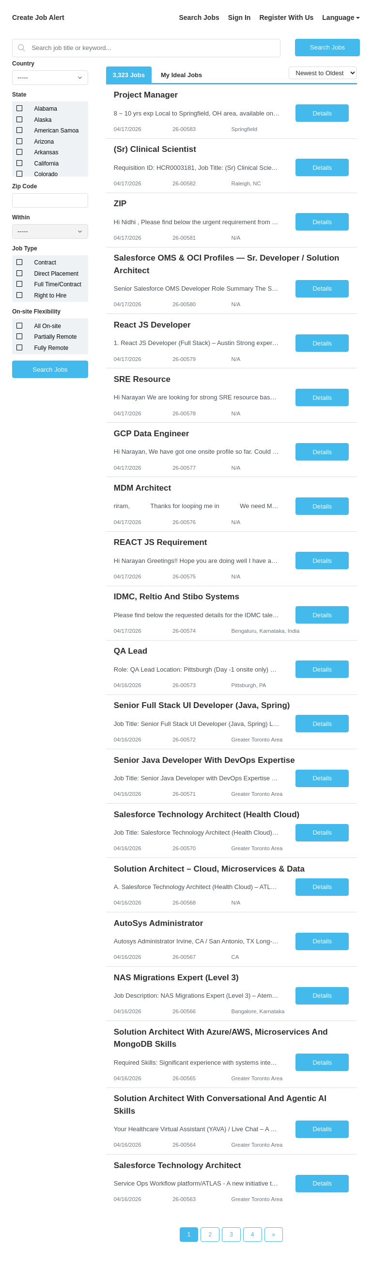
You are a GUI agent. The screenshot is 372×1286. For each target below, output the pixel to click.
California (46, 163)
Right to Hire (50, 295)
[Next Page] (273, 1234)
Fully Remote (51, 348)
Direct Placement (56, 273)
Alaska (43, 119)
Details (322, 113)
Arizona (44, 141)
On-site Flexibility (36, 311)
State (19, 94)
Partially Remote (55, 336)
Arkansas (46, 152)
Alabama (45, 108)
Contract (45, 262)
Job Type (24, 248)
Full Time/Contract (57, 284)
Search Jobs (199, 17)
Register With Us (286, 17)
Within (21, 217)
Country (23, 63)
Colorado (46, 174)
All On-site (47, 326)
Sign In (239, 17)
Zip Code (24, 186)
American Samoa (56, 130)
